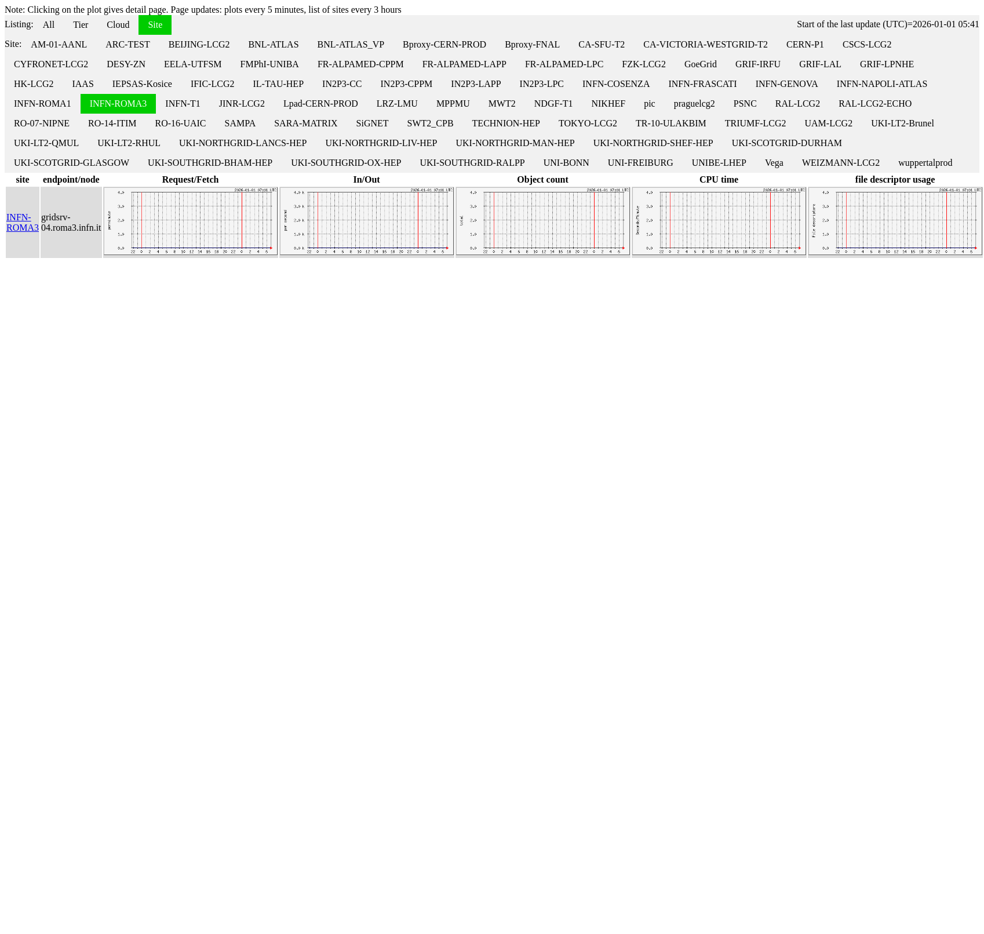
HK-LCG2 (33, 84)
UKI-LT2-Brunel (902, 123)
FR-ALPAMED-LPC (564, 64)
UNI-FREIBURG (640, 163)
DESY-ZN (126, 64)
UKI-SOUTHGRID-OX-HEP (346, 163)
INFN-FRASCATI (702, 84)
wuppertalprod (925, 163)
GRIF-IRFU (758, 64)
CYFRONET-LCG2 (51, 64)
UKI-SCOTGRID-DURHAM (787, 143)
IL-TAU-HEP (278, 84)
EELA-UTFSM (193, 64)
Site (155, 25)
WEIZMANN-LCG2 (841, 163)
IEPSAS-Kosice (142, 84)
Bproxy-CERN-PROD (444, 44)
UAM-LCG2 (828, 123)
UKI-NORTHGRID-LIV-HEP (381, 143)
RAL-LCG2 (797, 103)
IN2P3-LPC (542, 84)
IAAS (82, 84)
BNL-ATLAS (273, 44)
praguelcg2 (694, 103)
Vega (774, 163)
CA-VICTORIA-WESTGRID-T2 (705, 44)
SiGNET (372, 123)
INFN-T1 (182, 103)
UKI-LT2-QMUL (46, 143)
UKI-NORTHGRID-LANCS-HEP (243, 143)
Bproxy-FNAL (532, 44)
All (48, 25)
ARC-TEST (127, 44)
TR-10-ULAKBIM (671, 123)
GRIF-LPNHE (887, 64)
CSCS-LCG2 (867, 44)
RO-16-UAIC (180, 123)
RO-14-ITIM (112, 123)
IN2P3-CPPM (407, 84)
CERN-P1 (805, 44)
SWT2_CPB (430, 123)
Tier (80, 25)
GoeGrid (700, 64)
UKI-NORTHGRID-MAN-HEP (514, 143)
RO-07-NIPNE (42, 123)
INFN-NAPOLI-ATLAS (882, 84)
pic (649, 103)
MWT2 (502, 103)
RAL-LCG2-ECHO (875, 103)
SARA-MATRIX (305, 123)
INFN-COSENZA (616, 84)
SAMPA (240, 123)
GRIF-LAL (820, 64)
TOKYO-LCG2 (588, 123)
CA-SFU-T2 (601, 44)
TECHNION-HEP (506, 123)
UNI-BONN (566, 163)
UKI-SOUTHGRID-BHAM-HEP (210, 163)
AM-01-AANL (59, 44)
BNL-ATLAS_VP (351, 44)
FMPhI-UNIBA (269, 64)
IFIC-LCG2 (213, 84)
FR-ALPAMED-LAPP (464, 64)
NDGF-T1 (553, 103)
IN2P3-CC (342, 84)
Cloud (118, 25)
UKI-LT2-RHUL (129, 143)
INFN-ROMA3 (118, 103)
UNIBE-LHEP (719, 163)
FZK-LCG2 (644, 64)
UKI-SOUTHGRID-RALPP (472, 163)
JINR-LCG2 (242, 103)
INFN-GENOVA (787, 84)
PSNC (745, 103)
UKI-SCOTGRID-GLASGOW (71, 163)
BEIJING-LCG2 (199, 44)
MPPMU (453, 103)
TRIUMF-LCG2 (755, 123)
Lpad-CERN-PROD (320, 103)
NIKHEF (608, 103)
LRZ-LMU (397, 103)
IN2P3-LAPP (476, 84)
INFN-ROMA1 (42, 103)
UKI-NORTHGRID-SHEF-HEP (653, 143)
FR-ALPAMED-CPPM (361, 64)
